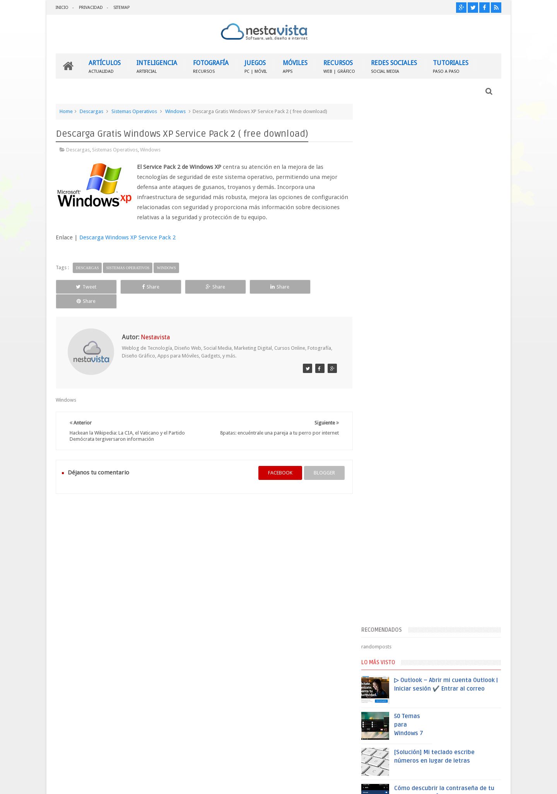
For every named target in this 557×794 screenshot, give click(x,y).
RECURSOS (339, 66)
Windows (175, 111)
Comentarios (389, 604)
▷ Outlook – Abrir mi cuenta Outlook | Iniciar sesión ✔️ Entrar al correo (449, 289)
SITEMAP (121, 7)
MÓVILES (295, 66)
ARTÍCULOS (105, 66)
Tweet (83, 286)
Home (66, 111)
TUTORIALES (450, 66)
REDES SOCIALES (394, 66)
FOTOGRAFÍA (211, 66)
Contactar (482, 644)
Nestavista (142, 782)
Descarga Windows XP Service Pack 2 (127, 237)
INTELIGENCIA (157, 66)
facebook (277, 458)
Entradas (384, 592)
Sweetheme (488, 782)
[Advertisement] (434, 164)
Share (143, 286)
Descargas (91, 111)
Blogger (435, 782)
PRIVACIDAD (91, 7)
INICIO (62, 7)
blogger (321, 458)
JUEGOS (255, 66)
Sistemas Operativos (134, 111)
